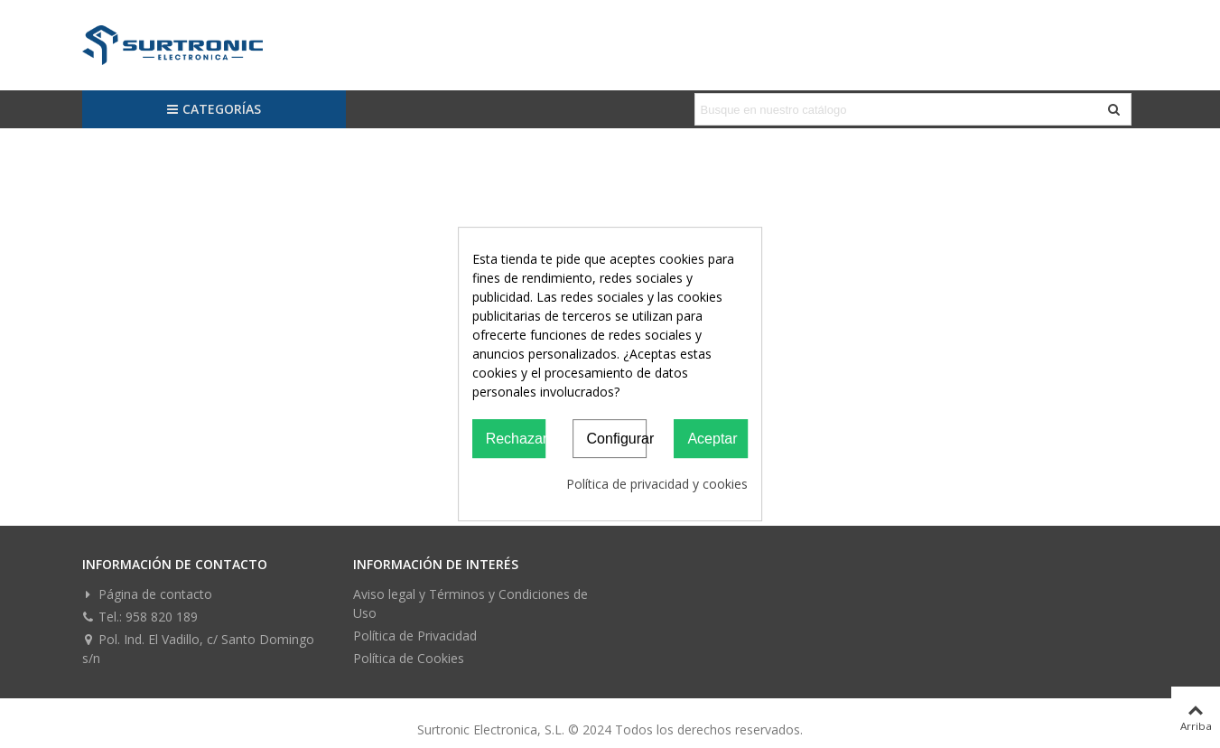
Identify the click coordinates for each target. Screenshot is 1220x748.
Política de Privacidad (415, 635)
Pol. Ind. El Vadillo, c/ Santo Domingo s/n (198, 648)
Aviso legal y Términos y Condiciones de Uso (470, 603)
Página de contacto (147, 593)
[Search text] (898, 109)
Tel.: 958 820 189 (140, 616)
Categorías (213, 108)
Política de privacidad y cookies (657, 483)
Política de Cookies (408, 658)
